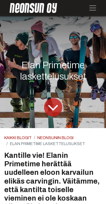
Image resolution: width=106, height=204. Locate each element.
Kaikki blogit (18, 138)
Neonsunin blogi (55, 138)
